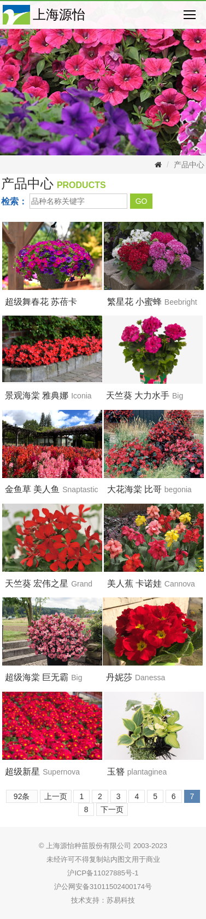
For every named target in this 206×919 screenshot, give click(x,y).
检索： (14, 201)
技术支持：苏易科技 (103, 900)
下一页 (112, 809)
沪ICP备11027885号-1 (102, 873)
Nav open (189, 14)
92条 (22, 796)
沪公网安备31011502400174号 (103, 886)
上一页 (55, 796)
